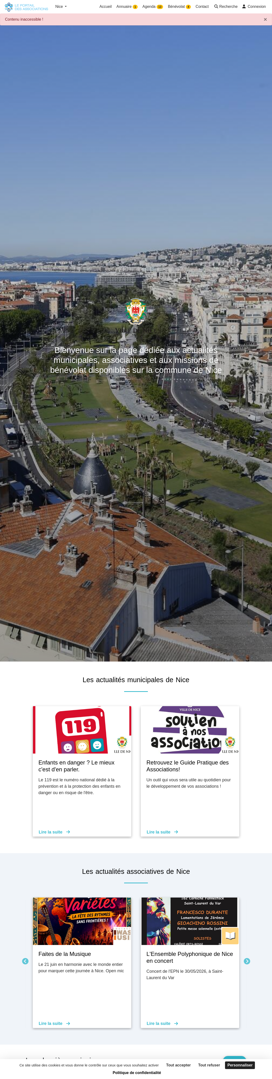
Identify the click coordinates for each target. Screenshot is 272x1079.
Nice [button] (59, 7)
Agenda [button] (152, 7)
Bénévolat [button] (179, 7)
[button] (225, 7)
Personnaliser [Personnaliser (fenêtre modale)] (240, 1065)
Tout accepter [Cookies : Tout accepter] (178, 1065)
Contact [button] (202, 7)
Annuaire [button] (127, 7)
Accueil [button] (105, 7)
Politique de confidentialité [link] (137, 1073)
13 (159, 7)
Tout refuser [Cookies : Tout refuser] (209, 1065)
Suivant (245, 960)
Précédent (24, 960)
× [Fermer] (265, 19)
